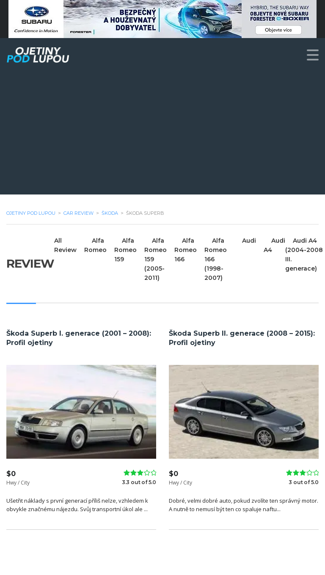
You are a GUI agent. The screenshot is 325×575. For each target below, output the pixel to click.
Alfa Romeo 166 (185, 250)
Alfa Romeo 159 (125, 250)
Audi (249, 240)
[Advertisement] (162, 135)
